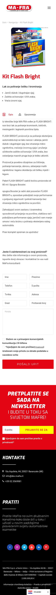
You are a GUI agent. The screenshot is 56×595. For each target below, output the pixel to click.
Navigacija (13, 22)
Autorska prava (24, 588)
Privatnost (39, 347)
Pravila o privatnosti (42, 584)
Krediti (35, 588)
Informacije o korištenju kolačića (17, 584)
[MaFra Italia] (18, 8)
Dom (4, 22)
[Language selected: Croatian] (38, 592)
